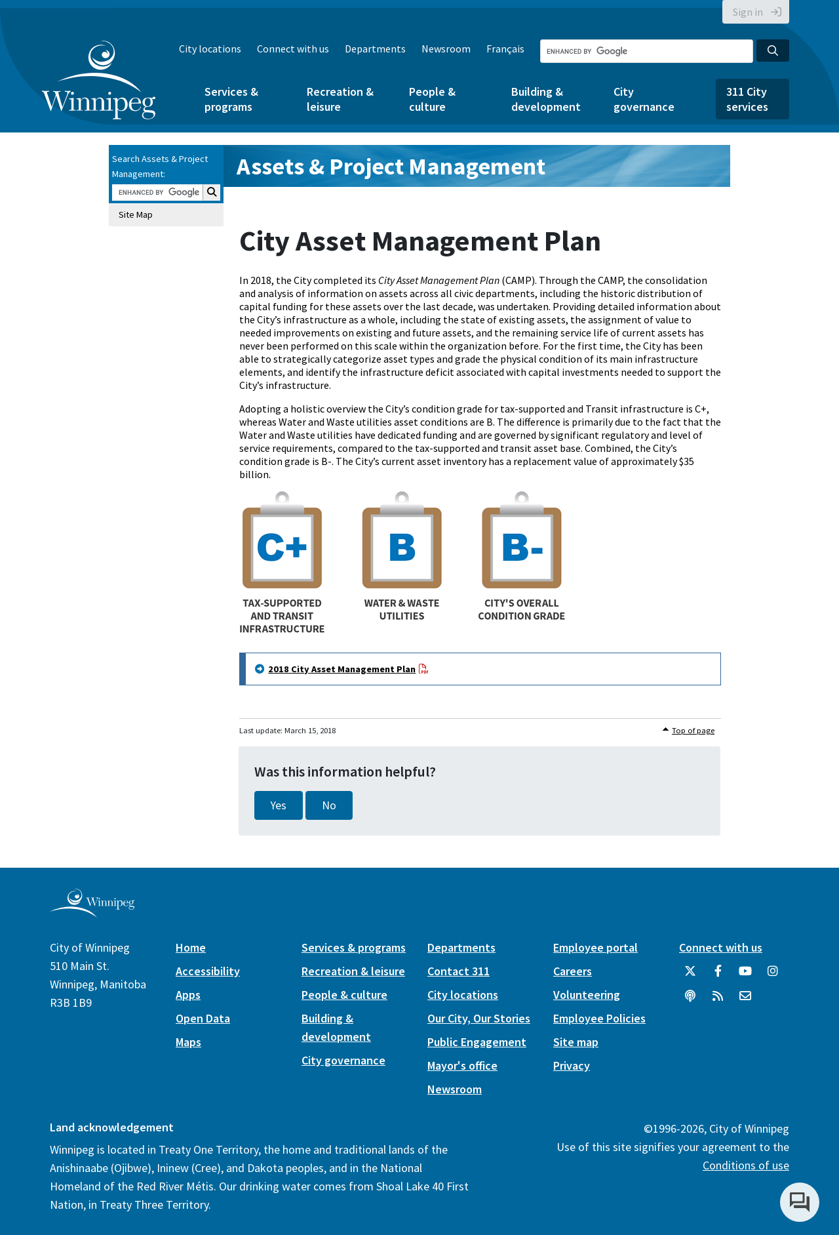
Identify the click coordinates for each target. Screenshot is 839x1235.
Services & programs (231, 99)
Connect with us (293, 48)
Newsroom (446, 48)
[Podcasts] (690, 1001)
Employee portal (595, 947)
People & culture (432, 99)
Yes (278, 805)
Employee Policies (599, 1018)
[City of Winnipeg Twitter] (690, 976)
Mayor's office (462, 1065)
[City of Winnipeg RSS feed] (718, 1001)
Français (505, 48)
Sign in (748, 11)
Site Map (136, 214)
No (329, 805)
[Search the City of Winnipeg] (646, 51)
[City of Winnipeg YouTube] (745, 976)
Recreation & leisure (340, 99)
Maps (188, 1041)
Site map (575, 1041)
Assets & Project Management (391, 166)
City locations (210, 48)
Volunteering (586, 994)
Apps (188, 994)
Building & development (546, 99)
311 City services (747, 99)
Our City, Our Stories (478, 1018)
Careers (572, 971)
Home (191, 947)
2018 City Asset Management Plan (342, 669)
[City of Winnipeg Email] (745, 1001)
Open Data (203, 1018)
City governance (644, 99)
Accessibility (208, 971)
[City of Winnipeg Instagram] (773, 976)
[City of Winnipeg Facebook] (718, 976)
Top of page (693, 730)
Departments (375, 48)
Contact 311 (458, 971)
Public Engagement (476, 1041)
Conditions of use (746, 1165)
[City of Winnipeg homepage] (92, 912)
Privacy (571, 1065)
